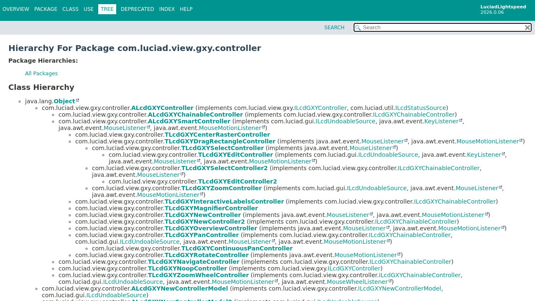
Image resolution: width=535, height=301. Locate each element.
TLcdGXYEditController (235, 154)
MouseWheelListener (357, 281)
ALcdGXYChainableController (195, 114)
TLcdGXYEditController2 (237, 181)
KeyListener (441, 121)
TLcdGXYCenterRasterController (217, 134)
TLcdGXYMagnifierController (211, 208)
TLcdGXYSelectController (222, 148)
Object (64, 101)
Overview (16, 9)
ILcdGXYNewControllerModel (399, 288)
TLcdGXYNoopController (187, 268)
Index (167, 9)
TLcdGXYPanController (202, 235)
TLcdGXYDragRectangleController (220, 141)
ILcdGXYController (320, 108)
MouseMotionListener (230, 128)
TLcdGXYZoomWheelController (198, 275)
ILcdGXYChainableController (414, 114)
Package (45, 9)
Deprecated (137, 9)
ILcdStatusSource (420, 108)
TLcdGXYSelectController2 (224, 168)
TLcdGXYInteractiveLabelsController (224, 201)
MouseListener (125, 128)
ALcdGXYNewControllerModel (179, 288)
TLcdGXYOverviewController (211, 228)
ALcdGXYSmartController (189, 121)
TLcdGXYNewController (203, 215)
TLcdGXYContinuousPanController (237, 248)
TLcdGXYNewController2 (205, 221)
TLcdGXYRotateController (207, 255)
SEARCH (334, 28)
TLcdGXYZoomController (221, 188)
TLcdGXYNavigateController (193, 261)
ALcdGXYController (162, 108)
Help (186, 9)
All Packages (41, 73)
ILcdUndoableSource (345, 121)
